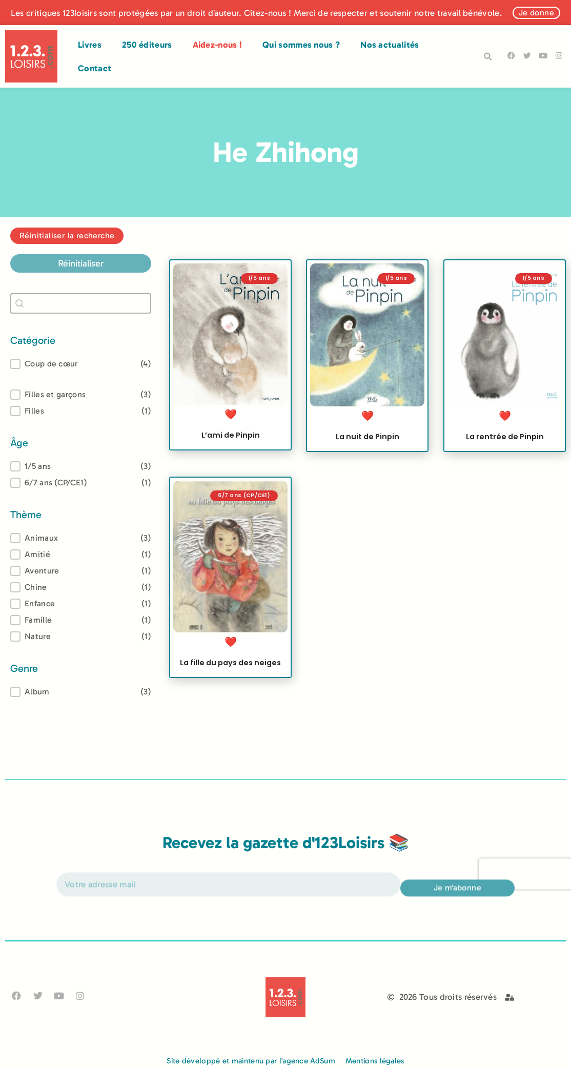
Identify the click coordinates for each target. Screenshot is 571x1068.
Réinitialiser (81, 263)
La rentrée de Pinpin (504, 437)
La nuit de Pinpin (367, 437)
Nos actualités (389, 44)
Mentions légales (374, 1060)
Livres (89, 44)
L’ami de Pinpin (230, 435)
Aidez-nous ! (217, 44)
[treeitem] (80, 466)
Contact (94, 68)
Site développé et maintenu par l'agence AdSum (251, 1060)
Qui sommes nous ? (301, 44)
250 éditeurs (147, 44)
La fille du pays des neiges (230, 670)
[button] (488, 57)
